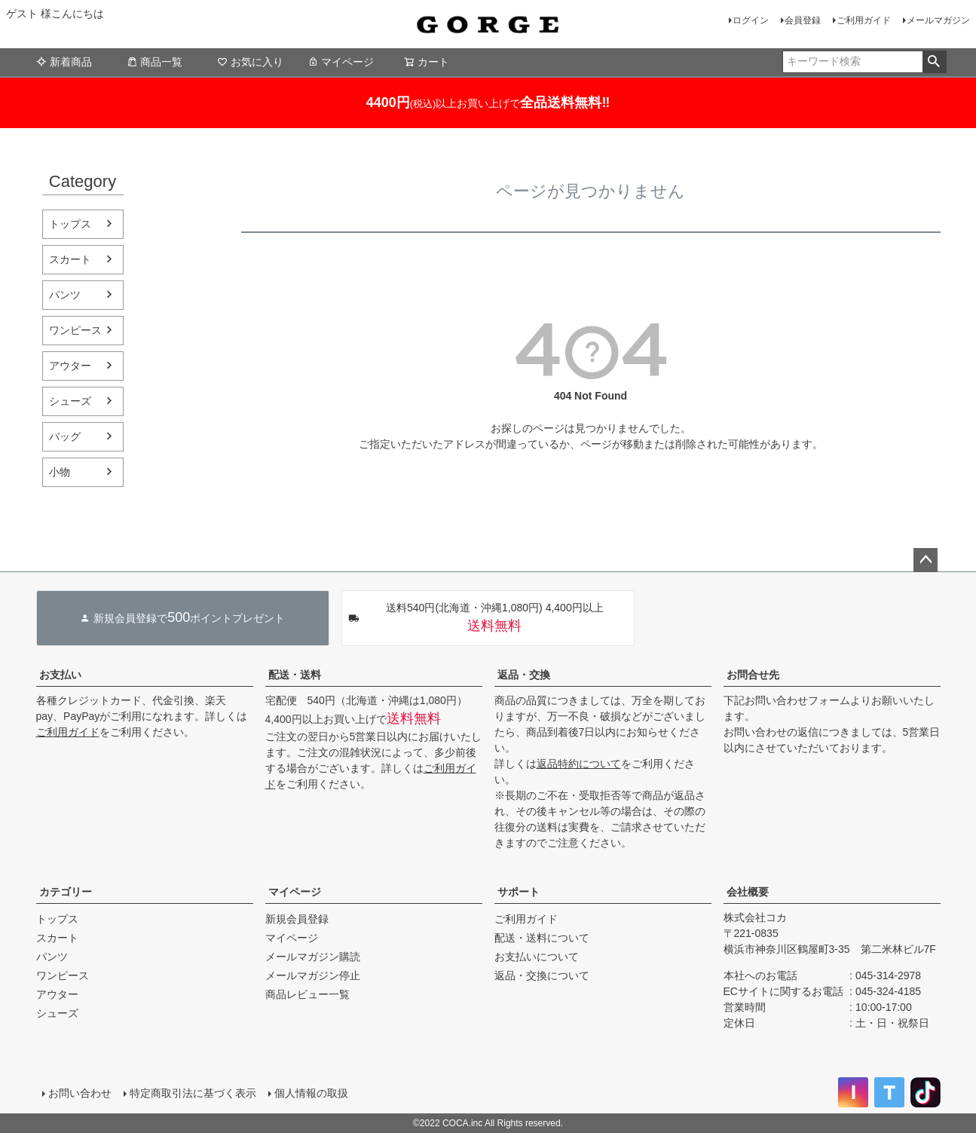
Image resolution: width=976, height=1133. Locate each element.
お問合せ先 (753, 675)
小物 (59, 472)
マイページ (340, 62)
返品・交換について (541, 975)
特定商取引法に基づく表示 (193, 1093)
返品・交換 (523, 675)
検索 (934, 61)
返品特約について (579, 764)
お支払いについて (536, 957)
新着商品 (64, 62)
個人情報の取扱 (311, 1093)
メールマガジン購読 (312, 957)
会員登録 (803, 20)
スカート (70, 259)
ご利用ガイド (864, 20)
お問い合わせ (80, 1093)
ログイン (751, 20)
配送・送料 (294, 675)
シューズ (70, 401)
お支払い (60, 675)
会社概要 (748, 892)
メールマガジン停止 (312, 975)
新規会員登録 (297, 919)
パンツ (65, 295)
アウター (70, 366)
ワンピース (75, 330)
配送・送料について (541, 938)
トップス (70, 224)
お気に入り (250, 62)
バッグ (65, 436)
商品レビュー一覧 (307, 994)
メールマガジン (938, 20)
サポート (518, 892)
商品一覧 (154, 62)
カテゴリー (65, 892)
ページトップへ (925, 560)
